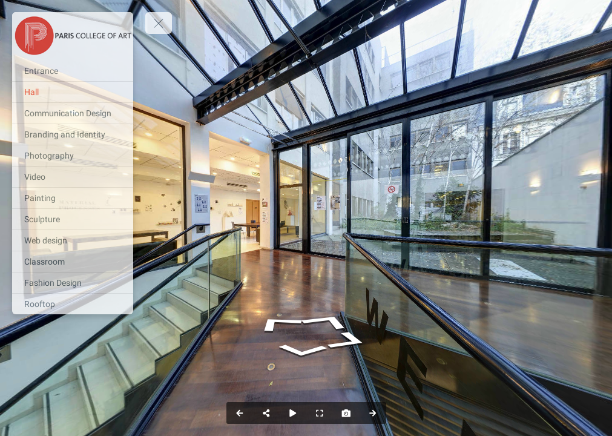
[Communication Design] (72, 113)
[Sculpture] (72, 219)
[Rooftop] (72, 304)
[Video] (72, 177)
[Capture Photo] (346, 413)
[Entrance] (72, 71)
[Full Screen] (319, 413)
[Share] (266, 413)
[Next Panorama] (373, 413)
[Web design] (72, 240)
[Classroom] (72, 261)
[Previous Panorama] (239, 413)
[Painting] (72, 198)
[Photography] (72, 155)
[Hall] (72, 92)
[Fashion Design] (72, 282)
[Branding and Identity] (72, 134)
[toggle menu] (158, 23)
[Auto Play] (293, 413)
